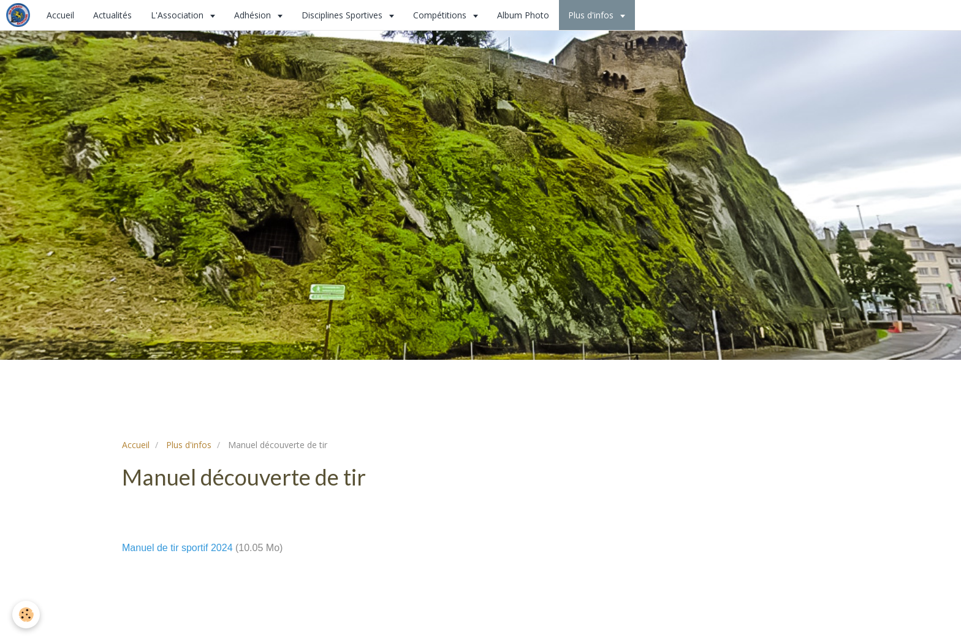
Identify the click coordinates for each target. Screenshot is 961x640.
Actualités (112, 15)
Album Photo (523, 15)
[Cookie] (26, 614)
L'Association (178, 15)
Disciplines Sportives (343, 15)
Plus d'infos (592, 15)
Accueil (60, 15)
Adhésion (253, 15)
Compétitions (441, 15)
